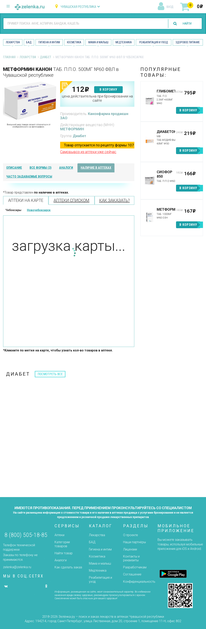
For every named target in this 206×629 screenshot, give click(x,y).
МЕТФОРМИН (72, 129)
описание (14, 168)
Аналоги (61, 560)
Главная (9, 57)
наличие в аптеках (96, 168)
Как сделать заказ (68, 567)
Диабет (45, 57)
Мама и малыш (98, 42)
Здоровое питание (188, 42)
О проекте (130, 535)
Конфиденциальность (139, 581)
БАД (29, 42)
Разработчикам (134, 567)
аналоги (66, 168)
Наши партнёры (134, 542)
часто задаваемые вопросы (29, 176)
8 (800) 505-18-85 (25, 534)
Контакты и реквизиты (131, 558)
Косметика (74, 42)
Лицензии (130, 549)
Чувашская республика (78, 7)
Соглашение (132, 574)
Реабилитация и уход (153, 42)
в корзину (108, 89)
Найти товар (64, 553)
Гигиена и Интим (49, 42)
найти (186, 24)
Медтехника (123, 42)
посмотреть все (50, 374)
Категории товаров (62, 544)
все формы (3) (41, 168)
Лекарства (13, 42)
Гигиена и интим (100, 549)
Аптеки (59, 535)
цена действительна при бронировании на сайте (97, 98)
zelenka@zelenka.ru (17, 567)
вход (170, 6)
